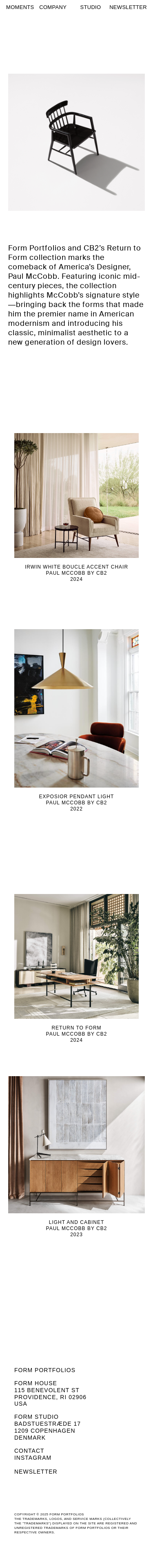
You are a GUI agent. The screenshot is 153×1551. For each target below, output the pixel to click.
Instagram (32, 1457)
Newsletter (36, 1471)
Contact (29, 1450)
